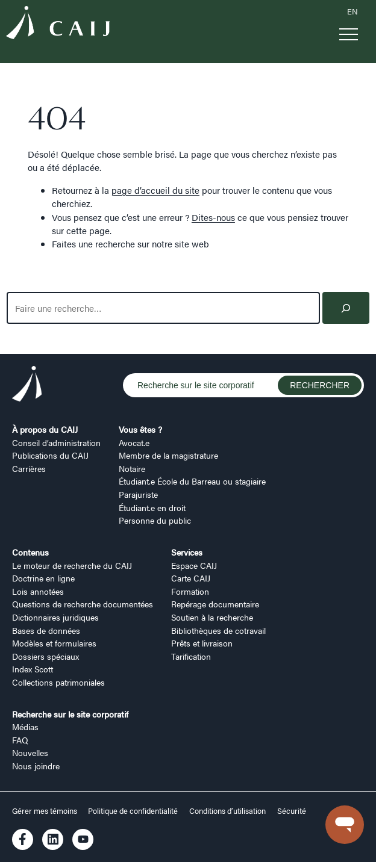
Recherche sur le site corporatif (70, 714)
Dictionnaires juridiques (55, 617)
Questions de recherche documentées (82, 604)
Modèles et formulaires (54, 643)
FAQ (20, 740)
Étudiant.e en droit (152, 507)
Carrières (29, 468)
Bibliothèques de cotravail (218, 630)
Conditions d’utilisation (227, 810)
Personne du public (155, 520)
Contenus (30, 552)
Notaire (132, 468)
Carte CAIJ (190, 578)
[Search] (346, 308)
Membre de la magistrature (168, 455)
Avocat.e (134, 442)
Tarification (191, 656)
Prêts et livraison (202, 643)
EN (352, 11)
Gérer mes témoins (45, 810)
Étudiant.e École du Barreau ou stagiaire (192, 481)
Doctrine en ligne (43, 578)
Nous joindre (36, 766)
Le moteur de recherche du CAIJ (72, 565)
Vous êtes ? (140, 429)
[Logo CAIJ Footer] (27, 385)
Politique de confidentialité (133, 810)
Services (186, 552)
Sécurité (291, 810)
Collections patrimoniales (58, 682)
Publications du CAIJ (50, 455)
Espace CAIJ (194, 565)
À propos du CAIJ (45, 429)
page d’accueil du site (155, 190)
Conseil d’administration (56, 442)
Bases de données (46, 630)
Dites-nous (213, 217)
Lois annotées (38, 591)
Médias (25, 727)
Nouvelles (30, 752)
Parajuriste (138, 494)
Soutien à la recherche (212, 617)
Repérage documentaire (215, 604)
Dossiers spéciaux (45, 656)
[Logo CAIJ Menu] (58, 24)
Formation (190, 591)
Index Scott (32, 669)
